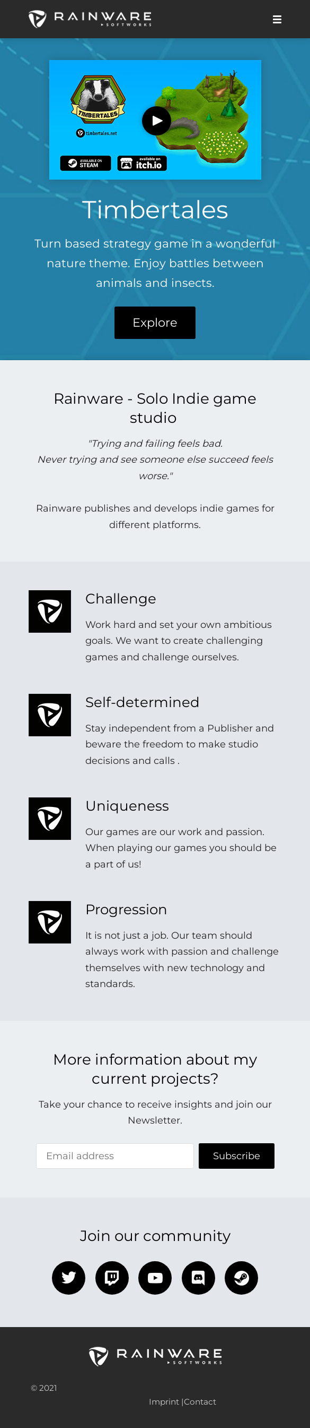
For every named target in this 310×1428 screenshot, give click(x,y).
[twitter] (68, 1278)
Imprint (164, 1402)
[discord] (198, 1278)
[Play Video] (156, 120)
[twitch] (112, 1278)
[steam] (241, 1278)
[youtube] (155, 1278)
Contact (200, 1402)
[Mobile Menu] (274, 19)
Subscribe (236, 1156)
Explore (155, 322)
